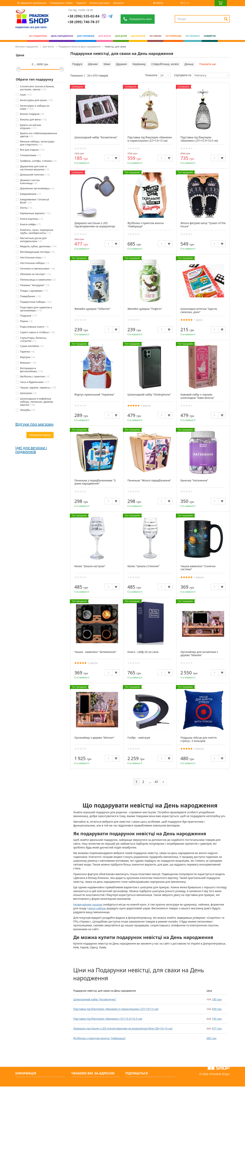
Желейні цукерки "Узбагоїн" (92, 309)
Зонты (26, 207)
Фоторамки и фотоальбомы (31, 369)
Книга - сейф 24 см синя (142, 652)
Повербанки (30, 296)
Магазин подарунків (26, 46)
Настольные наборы (34, 263)
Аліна (19, 453)
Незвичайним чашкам (87, 904)
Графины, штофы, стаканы (38, 160)
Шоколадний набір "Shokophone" (149, 394)
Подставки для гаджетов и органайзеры (36, 309)
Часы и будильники (34, 382)
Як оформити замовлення (31, 3)
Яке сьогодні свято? (30, 1132)
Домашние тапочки (35, 174)
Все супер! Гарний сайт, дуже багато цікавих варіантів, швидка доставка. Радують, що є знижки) (38, 437)
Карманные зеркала (35, 213)
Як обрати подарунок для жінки (49, 593)
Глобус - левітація (138, 737)
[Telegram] (110, 16)
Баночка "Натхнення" (194, 480)
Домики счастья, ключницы (30, 181)
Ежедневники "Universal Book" (34, 201)
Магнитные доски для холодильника (33, 239)
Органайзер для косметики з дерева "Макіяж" (199, 653)
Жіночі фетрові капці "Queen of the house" (203, 224)
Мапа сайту (24, 1138)
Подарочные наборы (35, 301)
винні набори (97, 908)
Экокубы (27, 410)
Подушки (28, 315)
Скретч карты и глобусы (37, 332)
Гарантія (81, 3)
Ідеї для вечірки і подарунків (31, 518)
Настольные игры (33, 257)
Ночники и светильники (37, 268)
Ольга (19, 476)
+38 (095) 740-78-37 (87, 1101)
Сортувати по (182, 75)
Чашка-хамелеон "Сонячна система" (198, 567)
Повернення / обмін (61, 3)
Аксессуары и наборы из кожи (35, 107)
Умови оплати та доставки (34, 1101)
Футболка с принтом (34, 376)
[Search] (226, 19)
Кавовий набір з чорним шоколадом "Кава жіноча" (197, 396)
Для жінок (48, 46)
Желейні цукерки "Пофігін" (144, 309)
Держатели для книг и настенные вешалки (34, 168)
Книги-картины (31, 218)
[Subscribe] (172, 1082)
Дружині (121, 64)
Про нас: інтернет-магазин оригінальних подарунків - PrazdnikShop (34, 1091)
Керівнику (139, 64)
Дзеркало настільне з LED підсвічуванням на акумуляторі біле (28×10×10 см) (122, 1028)
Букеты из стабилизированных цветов (38, 134)
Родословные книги (34, 326)
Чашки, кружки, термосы (38, 387)
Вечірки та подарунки (31, 1126)
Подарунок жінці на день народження (79, 46)
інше (26, 94)
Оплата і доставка (99, 3)
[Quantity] (108, 158)
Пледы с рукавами (34, 290)
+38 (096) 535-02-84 (84, 16)
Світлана (21, 430)
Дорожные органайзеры (37, 188)
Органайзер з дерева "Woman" (94, 737)
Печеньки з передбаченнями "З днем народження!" (95, 482)
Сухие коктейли (32, 346)
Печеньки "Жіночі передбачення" (149, 480)
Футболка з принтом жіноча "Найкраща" (99, 1038)
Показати (151, 75)
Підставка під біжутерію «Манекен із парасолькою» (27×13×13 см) (115, 1009)
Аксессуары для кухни (36, 100)
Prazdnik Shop (219, 1138)
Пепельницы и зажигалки (38, 279)
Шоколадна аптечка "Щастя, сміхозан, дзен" (198, 310)
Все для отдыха (32, 149)
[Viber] (104, 16)
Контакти (118, 3)
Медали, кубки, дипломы (38, 246)
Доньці (189, 64)
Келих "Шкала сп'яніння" (143, 566)
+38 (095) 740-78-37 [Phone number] (84, 22)
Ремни (26, 321)
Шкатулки (28, 393)
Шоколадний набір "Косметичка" (94, 999)
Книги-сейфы (30, 224)
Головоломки (30, 155)
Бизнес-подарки (32, 114)
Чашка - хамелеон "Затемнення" (95, 652)
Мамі (107, 64)
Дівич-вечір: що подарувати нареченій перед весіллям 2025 (46, 534)
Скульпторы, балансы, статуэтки (33, 339)
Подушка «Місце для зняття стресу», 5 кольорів (198, 739)
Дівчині (93, 64)
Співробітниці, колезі (165, 64)
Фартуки (27, 357)
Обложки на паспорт (35, 274)
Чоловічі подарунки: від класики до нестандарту (48, 575)
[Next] (163, 781)
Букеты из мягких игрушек (30, 126)
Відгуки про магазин (34, 424)
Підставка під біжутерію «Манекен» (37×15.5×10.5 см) (107, 1018)
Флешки (28, 362)
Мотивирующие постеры (37, 252)
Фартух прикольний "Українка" (94, 394)
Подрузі (77, 64)
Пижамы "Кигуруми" (34, 285)
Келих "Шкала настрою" (89, 566)
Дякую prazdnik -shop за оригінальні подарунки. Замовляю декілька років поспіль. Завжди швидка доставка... (39, 483)
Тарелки (27, 351)
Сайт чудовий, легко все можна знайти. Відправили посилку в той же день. (39, 460)
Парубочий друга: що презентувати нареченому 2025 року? (49, 555)
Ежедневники (30, 194)
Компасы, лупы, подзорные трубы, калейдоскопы (36, 231)
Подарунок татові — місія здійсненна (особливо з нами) (48, 615)
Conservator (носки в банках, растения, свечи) (37, 88)
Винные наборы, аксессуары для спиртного (37, 143)
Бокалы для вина (33, 119)
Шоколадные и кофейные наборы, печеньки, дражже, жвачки (37, 401)
